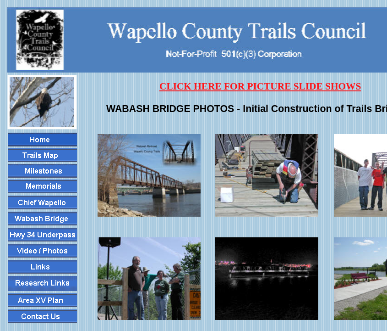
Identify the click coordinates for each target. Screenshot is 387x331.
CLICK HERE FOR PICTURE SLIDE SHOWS (260, 86)
